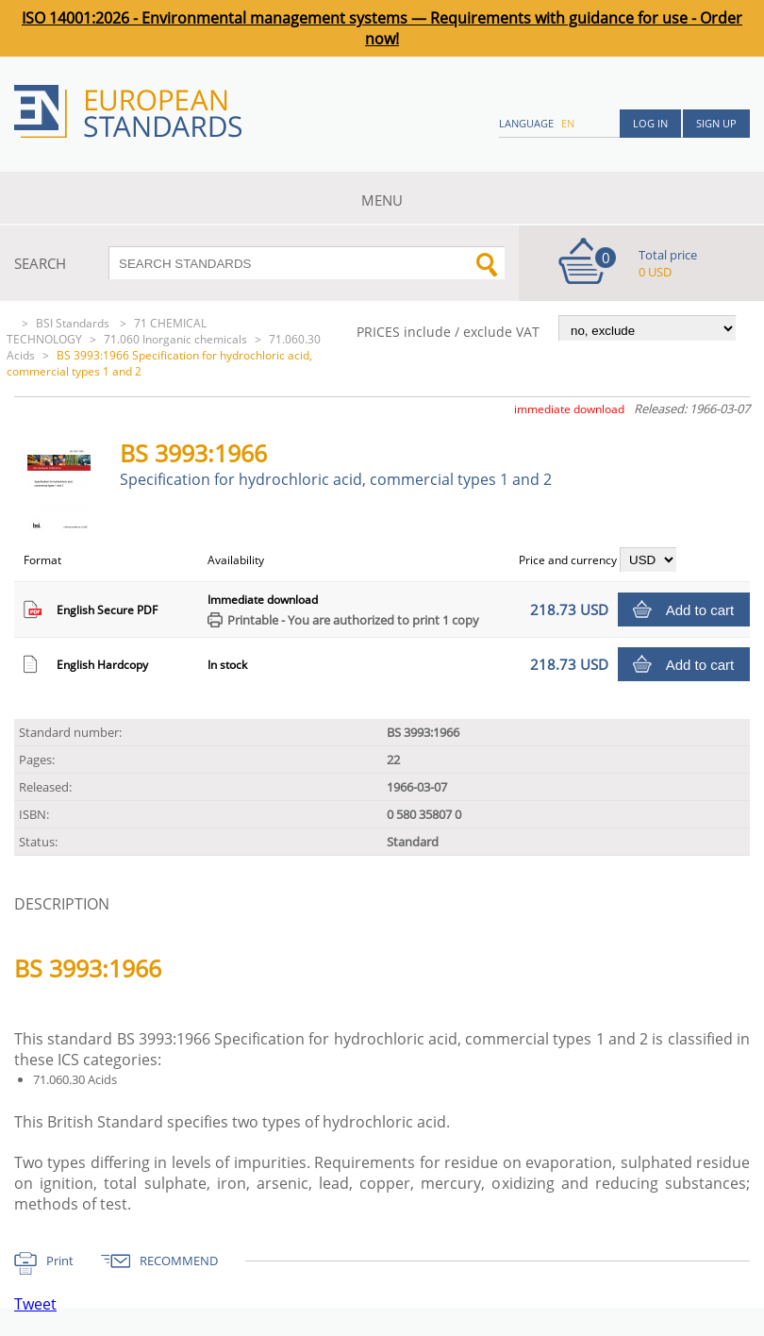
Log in (650, 123)
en (567, 123)
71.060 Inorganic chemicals (175, 339)
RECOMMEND (179, 1260)
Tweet (35, 1304)
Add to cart (700, 610)
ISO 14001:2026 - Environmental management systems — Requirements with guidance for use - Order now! (382, 28)
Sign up (716, 123)
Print (60, 1260)
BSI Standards (74, 323)
